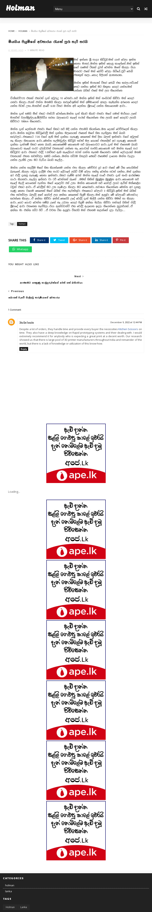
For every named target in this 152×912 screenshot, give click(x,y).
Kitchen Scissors (128, 314)
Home (11, 31)
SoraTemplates (24, 906)
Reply (24, 334)
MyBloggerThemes (62, 906)
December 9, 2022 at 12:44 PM (126, 308)
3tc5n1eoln (26, 308)
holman (22, 31)
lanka (8, 877)
